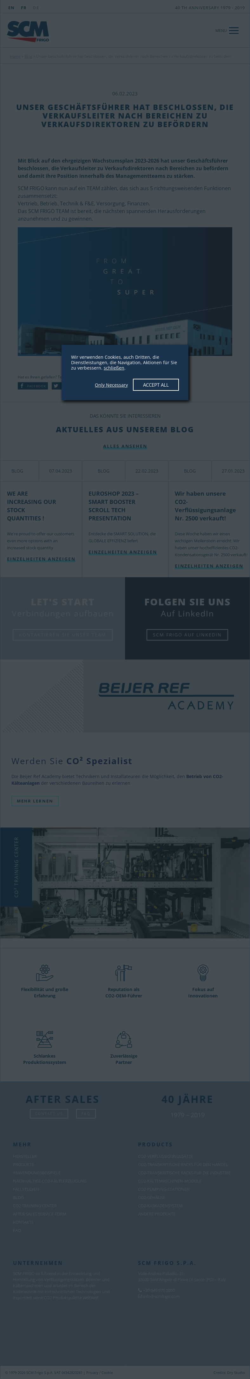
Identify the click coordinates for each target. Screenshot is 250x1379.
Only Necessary (111, 385)
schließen (114, 368)
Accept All (156, 385)
